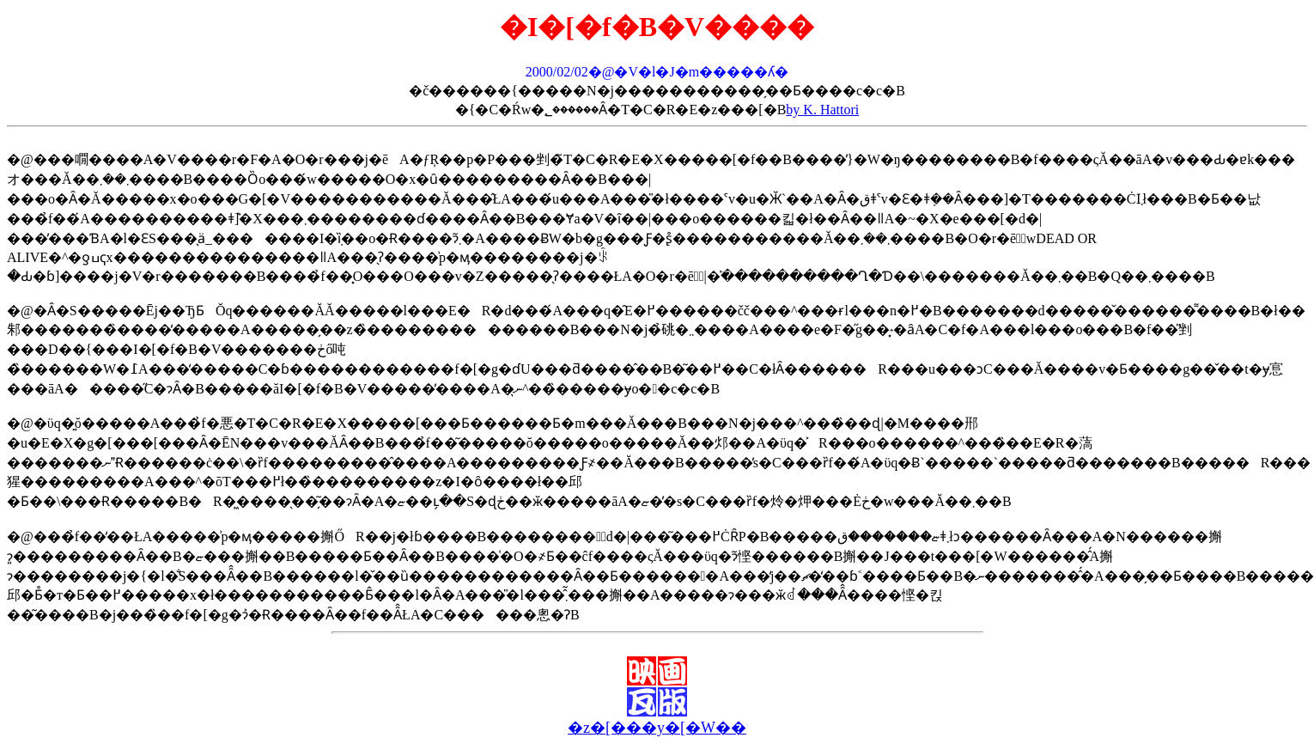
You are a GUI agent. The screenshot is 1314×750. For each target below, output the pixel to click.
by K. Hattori (822, 109)
